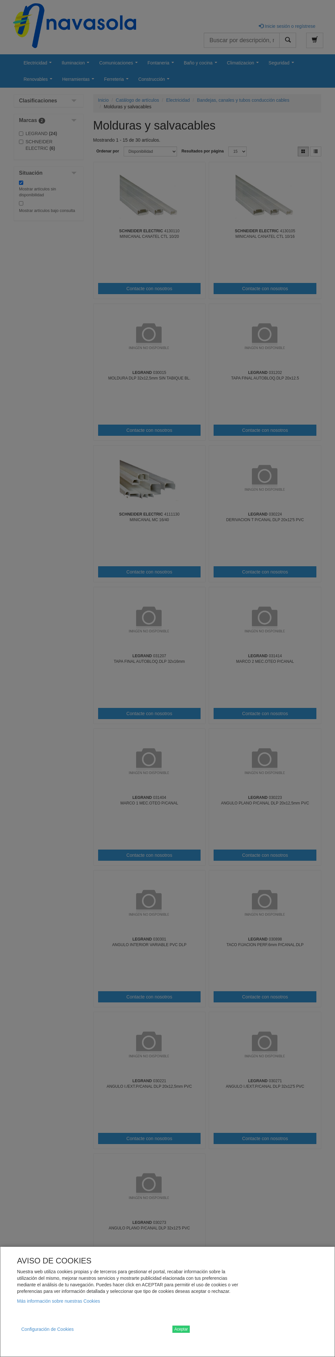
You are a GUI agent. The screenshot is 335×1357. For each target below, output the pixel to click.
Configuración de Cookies (47, 1329)
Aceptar (181, 1329)
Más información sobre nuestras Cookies (58, 1301)
